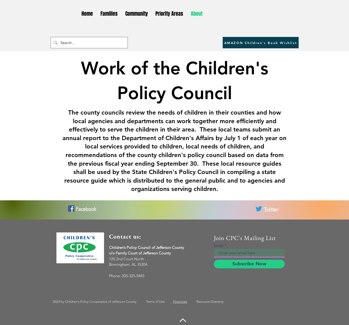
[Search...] (88, 42)
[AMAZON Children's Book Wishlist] (261, 42)
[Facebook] (71, 208)
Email (218, 245)
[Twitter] (259, 209)
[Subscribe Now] (249, 264)
